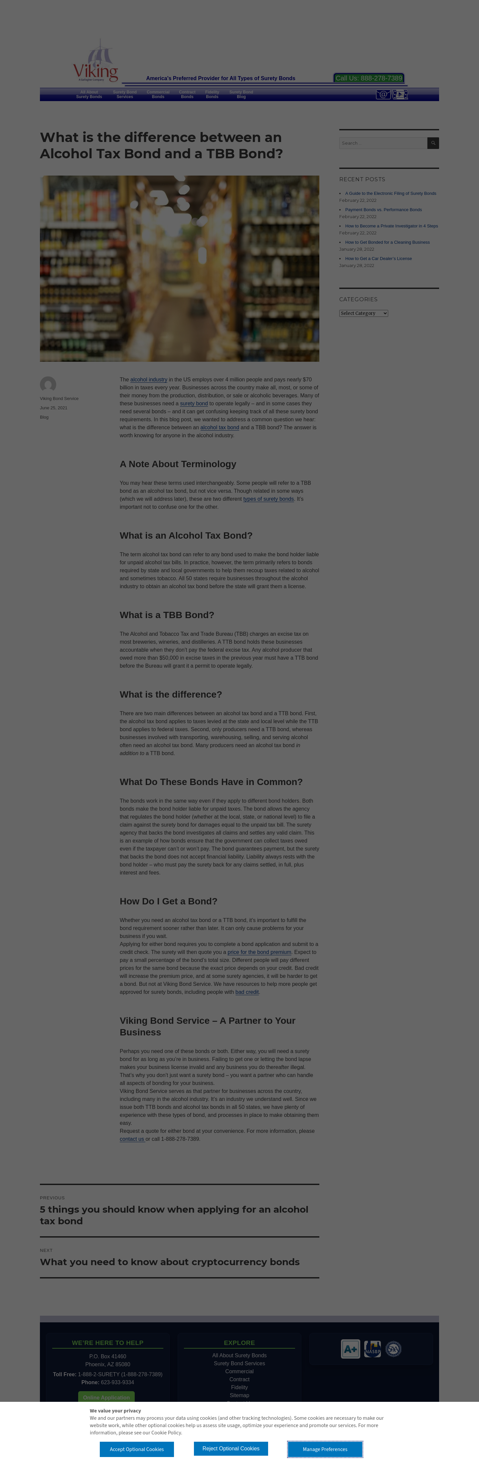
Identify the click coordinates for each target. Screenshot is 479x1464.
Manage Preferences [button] (325, 1449)
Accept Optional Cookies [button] (137, 1449)
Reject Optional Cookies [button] (231, 1448)
